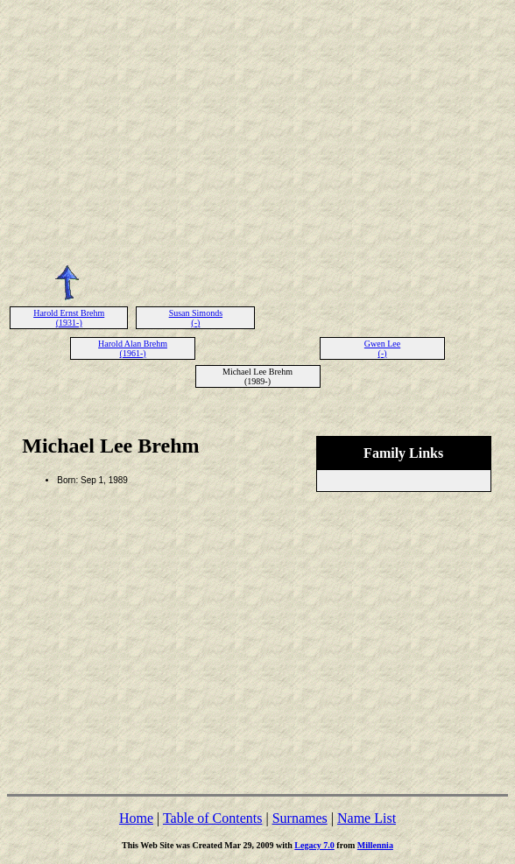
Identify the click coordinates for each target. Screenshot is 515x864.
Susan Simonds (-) (195, 317)
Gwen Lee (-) (382, 348)
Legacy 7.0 (314, 845)
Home (136, 818)
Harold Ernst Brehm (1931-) (68, 317)
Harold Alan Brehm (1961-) (132, 348)
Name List (366, 818)
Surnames (300, 818)
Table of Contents (213, 818)
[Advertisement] (257, 129)
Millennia (375, 845)
